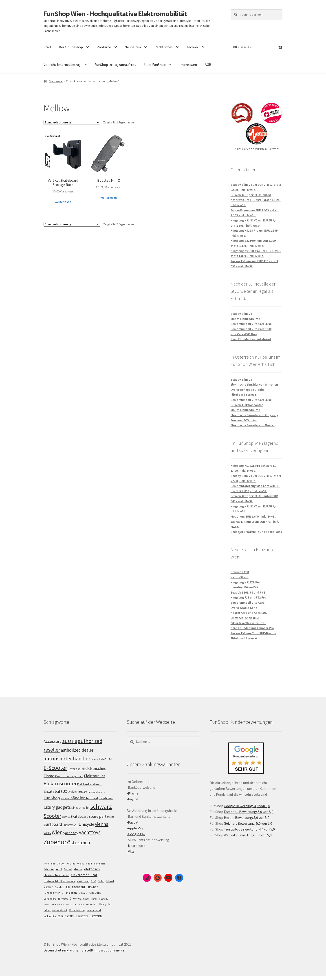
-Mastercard (136, 845)
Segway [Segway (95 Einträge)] (66, 816)
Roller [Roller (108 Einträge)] (86, 808)
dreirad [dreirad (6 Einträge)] (71, 863)
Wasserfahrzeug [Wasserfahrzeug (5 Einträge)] (77, 910)
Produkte (104, 47)
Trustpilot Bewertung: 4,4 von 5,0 (249, 829)
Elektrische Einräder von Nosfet (253, 425)
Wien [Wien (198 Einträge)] (57, 832)
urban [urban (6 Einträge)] (47, 910)
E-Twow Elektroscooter (247, 405)
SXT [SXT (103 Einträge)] (75, 825)
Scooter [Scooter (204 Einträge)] (52, 816)
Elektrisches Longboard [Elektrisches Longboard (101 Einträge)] (69, 776)
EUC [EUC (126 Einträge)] (64, 791)
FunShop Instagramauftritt (115, 64)
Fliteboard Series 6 (244, 638)
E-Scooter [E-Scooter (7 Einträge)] (49, 869)
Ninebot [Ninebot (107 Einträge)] (76, 808)
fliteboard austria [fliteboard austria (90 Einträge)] (96, 792)
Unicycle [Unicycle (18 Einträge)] (104, 904)
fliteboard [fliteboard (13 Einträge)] (78, 887)
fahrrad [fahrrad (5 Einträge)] (110, 881)
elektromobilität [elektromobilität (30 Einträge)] (84, 875)
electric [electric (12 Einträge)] (78, 869)
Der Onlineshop (71, 47)
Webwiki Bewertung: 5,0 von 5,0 (248, 835)
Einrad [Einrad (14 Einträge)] (68, 869)
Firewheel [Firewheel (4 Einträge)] (59, 887)
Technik (192, 47)
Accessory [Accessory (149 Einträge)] (53, 741)
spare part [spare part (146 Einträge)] (97, 816)
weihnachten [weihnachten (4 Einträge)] (50, 916)
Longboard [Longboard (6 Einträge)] (50, 898)
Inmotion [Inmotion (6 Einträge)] (71, 892)
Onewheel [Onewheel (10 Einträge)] (76, 898)
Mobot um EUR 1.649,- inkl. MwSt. (254, 516)
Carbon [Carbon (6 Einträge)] (61, 863)
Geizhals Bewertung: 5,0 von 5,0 (248, 823)
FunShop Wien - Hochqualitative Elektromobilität (115, 13)
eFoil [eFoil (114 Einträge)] (81, 769)
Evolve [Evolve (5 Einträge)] (101, 881)
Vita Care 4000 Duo (244, 334)
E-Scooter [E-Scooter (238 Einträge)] (55, 767)
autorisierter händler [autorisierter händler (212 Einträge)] (67, 758)
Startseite (56, 81)
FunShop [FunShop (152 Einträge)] (52, 797)
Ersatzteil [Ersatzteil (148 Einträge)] (52, 791)
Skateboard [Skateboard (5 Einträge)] (58, 904)
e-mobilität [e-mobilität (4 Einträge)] (99, 863)
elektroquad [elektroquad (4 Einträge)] (83, 881)
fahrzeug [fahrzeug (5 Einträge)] (48, 887)
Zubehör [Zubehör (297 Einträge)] (55, 842)
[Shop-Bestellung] (72, 122)
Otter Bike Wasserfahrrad (248, 623)
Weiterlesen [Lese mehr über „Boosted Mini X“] (108, 198)
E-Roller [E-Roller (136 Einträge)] (105, 759)
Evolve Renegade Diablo (247, 390)
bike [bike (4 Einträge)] (53, 863)
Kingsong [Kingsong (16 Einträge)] (95, 893)
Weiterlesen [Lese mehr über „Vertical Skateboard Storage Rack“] (63, 202)
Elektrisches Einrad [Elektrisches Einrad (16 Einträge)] (56, 875)
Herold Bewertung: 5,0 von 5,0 (246, 817)
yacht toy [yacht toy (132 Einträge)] (70, 833)
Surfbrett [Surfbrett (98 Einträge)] (68, 824)
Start (48, 47)
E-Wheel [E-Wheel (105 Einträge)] (72, 769)
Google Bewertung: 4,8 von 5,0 (247, 806)
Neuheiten (133, 47)
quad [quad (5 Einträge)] (86, 898)
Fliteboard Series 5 (244, 395)
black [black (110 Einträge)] (94, 759)
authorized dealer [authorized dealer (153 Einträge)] (77, 750)
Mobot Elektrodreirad (245, 319)
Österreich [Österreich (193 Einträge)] (78, 842)
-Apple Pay (135, 828)
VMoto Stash (240, 577)
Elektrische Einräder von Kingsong (254, 415)
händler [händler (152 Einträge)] (77, 797)
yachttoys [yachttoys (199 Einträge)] (90, 832)
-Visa (130, 851)
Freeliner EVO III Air (244, 420)
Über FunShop (155, 64)
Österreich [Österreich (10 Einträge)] (96, 916)
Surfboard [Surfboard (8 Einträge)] (91, 904)
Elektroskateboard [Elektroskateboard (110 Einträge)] (89, 784)
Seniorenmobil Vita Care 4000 (251, 324)
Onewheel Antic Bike (245, 618)
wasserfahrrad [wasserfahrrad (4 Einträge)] (59, 910)
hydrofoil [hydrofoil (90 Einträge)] (65, 798)
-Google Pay (136, 834)
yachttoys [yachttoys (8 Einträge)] (82, 916)
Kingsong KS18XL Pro (245, 582)
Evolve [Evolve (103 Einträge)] (72, 792)
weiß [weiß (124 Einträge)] (47, 833)
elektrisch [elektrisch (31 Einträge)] (92, 869)
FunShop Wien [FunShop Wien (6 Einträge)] (52, 892)
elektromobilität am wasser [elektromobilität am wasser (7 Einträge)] (59, 881)
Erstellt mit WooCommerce (103, 950)
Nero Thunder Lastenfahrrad (251, 339)
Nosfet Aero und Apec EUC (249, 613)
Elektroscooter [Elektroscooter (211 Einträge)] (60, 783)
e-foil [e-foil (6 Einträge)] (89, 863)
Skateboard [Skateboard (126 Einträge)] (79, 816)
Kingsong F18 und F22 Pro (248, 597)
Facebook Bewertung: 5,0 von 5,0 (248, 811)
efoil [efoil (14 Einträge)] (59, 869)
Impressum (188, 64)
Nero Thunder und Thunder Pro (252, 628)
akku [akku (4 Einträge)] (46, 863)
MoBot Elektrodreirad (245, 410)
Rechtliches (163, 47)
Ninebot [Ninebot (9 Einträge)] (63, 898)
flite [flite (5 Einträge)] (68, 887)
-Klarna (132, 793)
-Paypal (132, 799)
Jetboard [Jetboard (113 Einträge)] (91, 798)
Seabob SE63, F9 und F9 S (248, 592)
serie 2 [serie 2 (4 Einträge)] (47, 904)
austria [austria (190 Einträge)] (69, 741)
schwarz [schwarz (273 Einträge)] (101, 806)
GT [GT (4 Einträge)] (63, 892)
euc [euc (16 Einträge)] (93, 881)
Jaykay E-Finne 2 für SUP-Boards (253, 633)
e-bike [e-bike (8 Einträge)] (80, 863)
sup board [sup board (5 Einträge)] (78, 904)
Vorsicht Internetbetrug (62, 64)
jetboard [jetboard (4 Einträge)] (83, 892)
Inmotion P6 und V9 (244, 587)
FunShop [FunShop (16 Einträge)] (92, 887)
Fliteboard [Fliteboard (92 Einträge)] (81, 791)
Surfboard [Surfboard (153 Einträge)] (53, 824)
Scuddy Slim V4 (241, 314)
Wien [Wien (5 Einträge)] (61, 916)
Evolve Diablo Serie (244, 608)
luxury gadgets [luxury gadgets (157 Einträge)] (57, 807)
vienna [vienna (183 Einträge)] (101, 824)
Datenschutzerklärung (61, 950)
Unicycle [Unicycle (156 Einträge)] (86, 824)
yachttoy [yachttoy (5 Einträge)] (69, 916)
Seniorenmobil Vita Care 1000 (251, 329)
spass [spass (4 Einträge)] (69, 904)
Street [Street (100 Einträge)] (110, 816)
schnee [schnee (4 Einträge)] (93, 898)
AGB (208, 64)
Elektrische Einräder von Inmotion (254, 384)
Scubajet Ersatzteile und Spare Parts (256, 532)
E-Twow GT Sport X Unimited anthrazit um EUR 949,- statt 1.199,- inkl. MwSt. (256, 200)
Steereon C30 (240, 572)
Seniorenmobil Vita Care (247, 603)
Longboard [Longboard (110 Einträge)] (106, 798)
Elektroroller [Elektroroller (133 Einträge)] (94, 775)
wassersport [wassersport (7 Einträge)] (94, 910)
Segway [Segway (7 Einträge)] (103, 898)
